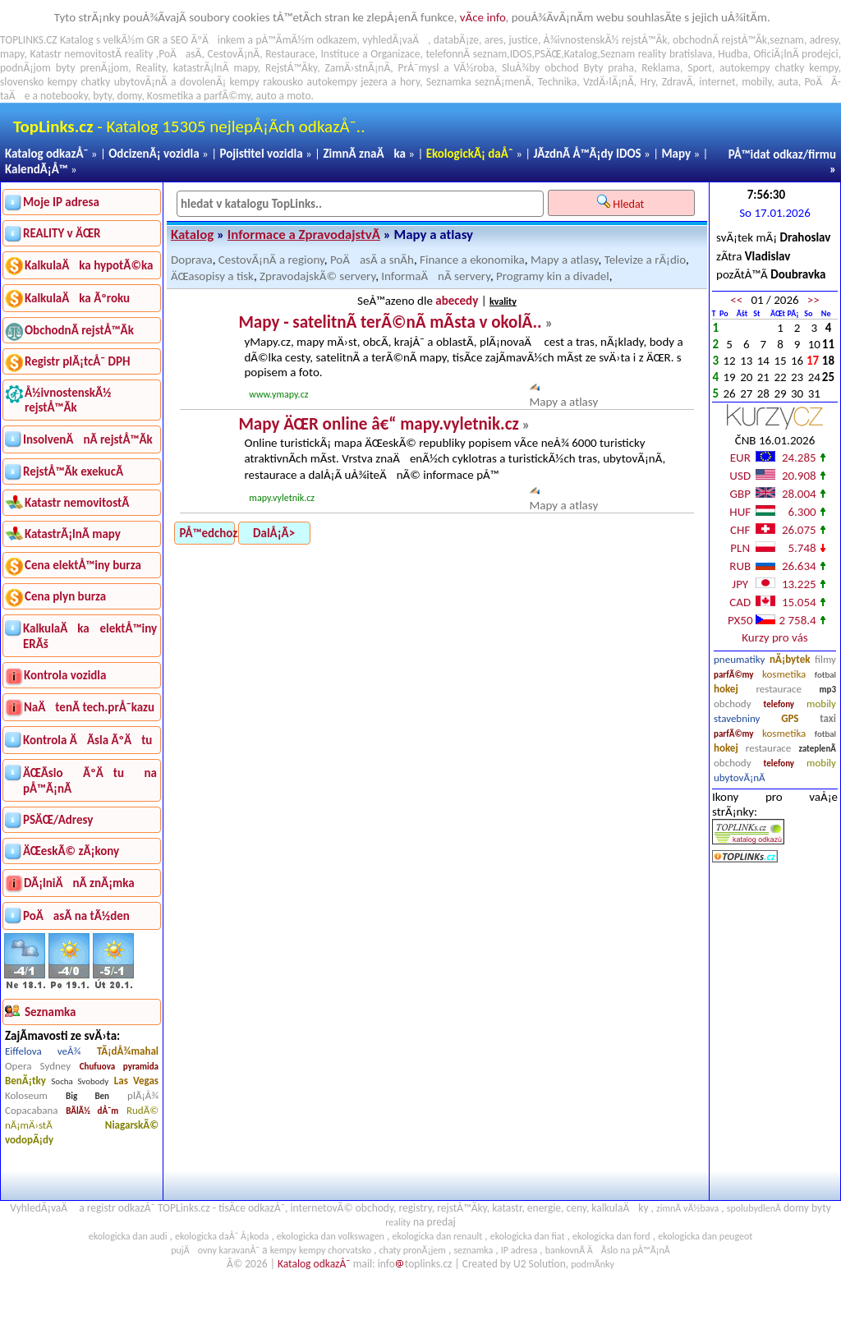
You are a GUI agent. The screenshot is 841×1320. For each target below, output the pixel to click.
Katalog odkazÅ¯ (46, 153)
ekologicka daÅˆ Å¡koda (222, 1236)
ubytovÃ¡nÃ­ (739, 777)
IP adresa (519, 1250)
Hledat (622, 203)
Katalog (192, 234)
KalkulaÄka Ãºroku (77, 298)
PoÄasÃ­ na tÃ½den (76, 915)
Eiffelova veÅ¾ (42, 1051)
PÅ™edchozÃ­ (207, 533)
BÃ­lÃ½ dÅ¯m (92, 1111)
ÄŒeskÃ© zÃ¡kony (71, 851)
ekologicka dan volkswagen (330, 1236)
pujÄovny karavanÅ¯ (215, 1250)
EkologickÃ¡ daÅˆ (469, 153)
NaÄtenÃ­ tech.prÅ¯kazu (89, 707)
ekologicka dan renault (437, 1236)
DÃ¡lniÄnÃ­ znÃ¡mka (79, 883)
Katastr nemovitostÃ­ (77, 502)
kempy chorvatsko (335, 1250)
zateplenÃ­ (817, 748)
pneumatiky (739, 659)
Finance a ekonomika (472, 259)
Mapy (676, 153)
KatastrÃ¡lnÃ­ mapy (73, 534)
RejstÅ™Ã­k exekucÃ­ (73, 471)
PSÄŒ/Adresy (58, 819)
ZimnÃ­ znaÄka (364, 153)
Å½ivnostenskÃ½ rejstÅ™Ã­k (68, 400)
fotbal (825, 674)
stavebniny (737, 718)
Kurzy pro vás (774, 637)
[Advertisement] (775, 1032)
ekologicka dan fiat (527, 1236)
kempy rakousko (267, 82)
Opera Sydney (38, 1066)
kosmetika (784, 674)
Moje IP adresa (61, 202)
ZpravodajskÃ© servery (317, 276)
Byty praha (608, 68)
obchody (732, 703)
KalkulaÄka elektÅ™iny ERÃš (90, 636)
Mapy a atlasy (565, 259)
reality (139, 54)
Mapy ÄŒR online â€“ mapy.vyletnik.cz (378, 424)
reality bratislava (675, 54)
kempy (823, 68)
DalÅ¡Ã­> (274, 533)
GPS (789, 718)
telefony (779, 704)
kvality (503, 301)
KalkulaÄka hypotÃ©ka (89, 265)
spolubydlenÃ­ (754, 1208)
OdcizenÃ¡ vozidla (153, 153)
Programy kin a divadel (552, 276)
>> (813, 299)
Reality (150, 68)
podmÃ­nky (592, 1264)
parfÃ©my (734, 674)
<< (736, 299)
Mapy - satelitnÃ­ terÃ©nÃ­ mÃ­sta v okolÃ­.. (389, 322)
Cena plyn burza (65, 596)
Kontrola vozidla (65, 675)
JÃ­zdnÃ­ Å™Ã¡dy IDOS (587, 153)
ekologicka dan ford (611, 1236)
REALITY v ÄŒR (62, 233)
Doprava (192, 259)
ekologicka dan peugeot (705, 1236)
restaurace (778, 689)
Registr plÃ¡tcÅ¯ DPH (78, 361)
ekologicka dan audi (128, 1236)
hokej (726, 689)
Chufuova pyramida (119, 1066)
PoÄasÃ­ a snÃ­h (372, 259)
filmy (825, 659)
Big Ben (87, 1096)
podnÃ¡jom (25, 68)
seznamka (473, 1250)
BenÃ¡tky (25, 1080)
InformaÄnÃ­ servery (435, 276)
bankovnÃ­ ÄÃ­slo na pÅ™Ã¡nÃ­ (607, 1250)
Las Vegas (136, 1080)
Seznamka (448, 82)
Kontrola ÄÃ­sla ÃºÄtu (87, 740)
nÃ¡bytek (790, 659)
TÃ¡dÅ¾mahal (128, 1051)
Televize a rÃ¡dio (645, 259)
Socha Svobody (79, 1081)
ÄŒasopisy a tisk (212, 276)
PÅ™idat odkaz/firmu (782, 154)
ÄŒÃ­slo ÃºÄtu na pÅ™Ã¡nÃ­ (90, 781)
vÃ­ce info (483, 17)
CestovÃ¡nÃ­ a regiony (271, 259)
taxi (828, 718)
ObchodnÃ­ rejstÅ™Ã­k (79, 330)
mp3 (828, 689)
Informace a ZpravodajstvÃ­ (303, 234)
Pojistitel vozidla (260, 153)
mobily (821, 703)
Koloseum (26, 1095)
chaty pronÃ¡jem (412, 1250)
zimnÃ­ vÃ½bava (687, 1208)
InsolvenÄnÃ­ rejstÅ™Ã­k (88, 439)
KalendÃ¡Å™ (36, 169)
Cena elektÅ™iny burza (83, 565)
